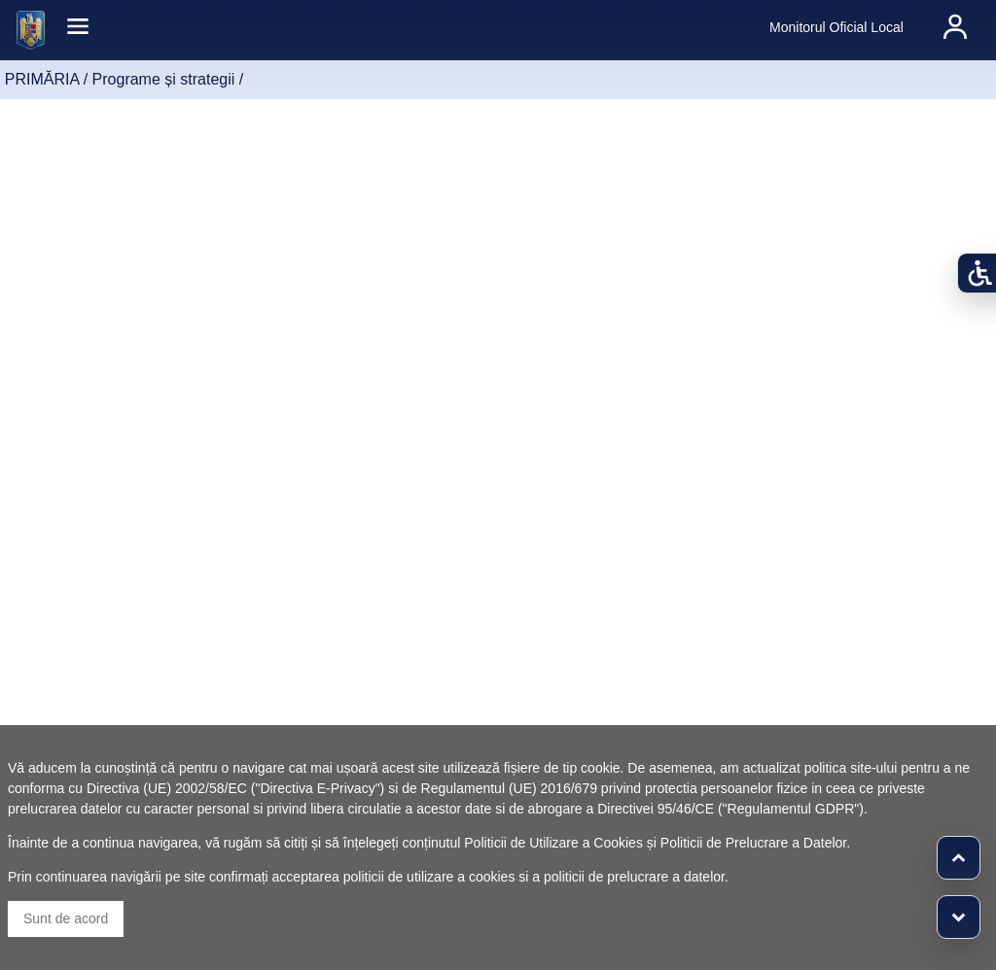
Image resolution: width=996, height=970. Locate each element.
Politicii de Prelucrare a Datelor (753, 842)
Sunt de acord (65, 918)
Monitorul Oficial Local (836, 27)
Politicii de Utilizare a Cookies (553, 842)
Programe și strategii (163, 79)
